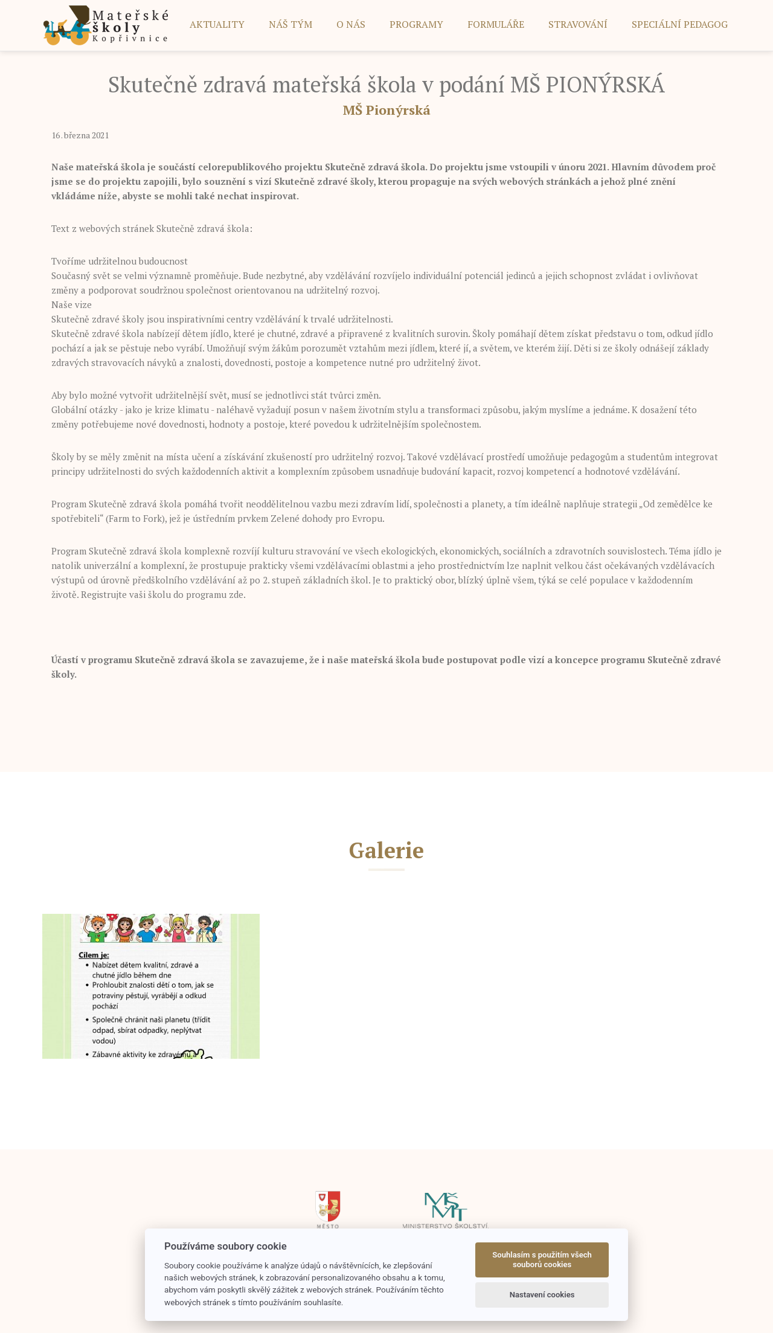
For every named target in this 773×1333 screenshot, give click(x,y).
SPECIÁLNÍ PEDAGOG (680, 24)
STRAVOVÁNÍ (578, 24)
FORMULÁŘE (495, 24)
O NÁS (350, 24)
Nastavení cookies (542, 1294)
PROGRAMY (416, 24)
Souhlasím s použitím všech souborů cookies (542, 1259)
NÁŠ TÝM (290, 24)
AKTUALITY (217, 24)
